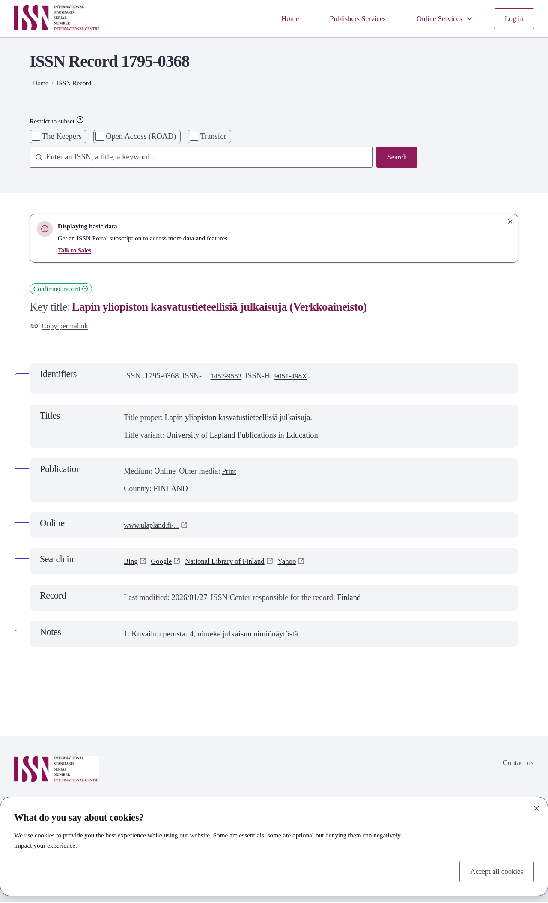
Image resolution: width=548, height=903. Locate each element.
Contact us (516, 765)
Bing (131, 562)
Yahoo (299, 562)
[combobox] (197, 158)
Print (229, 472)
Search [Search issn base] (396, 157)
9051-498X (295, 377)
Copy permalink (61, 326)
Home (278, 18)
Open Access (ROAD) (141, 136)
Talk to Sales (75, 250)
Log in (513, 18)
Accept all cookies (494, 870)
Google (163, 562)
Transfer (213, 136)
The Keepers (62, 136)
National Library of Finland (231, 562)
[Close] (536, 807)
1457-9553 (227, 377)
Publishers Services (348, 18)
